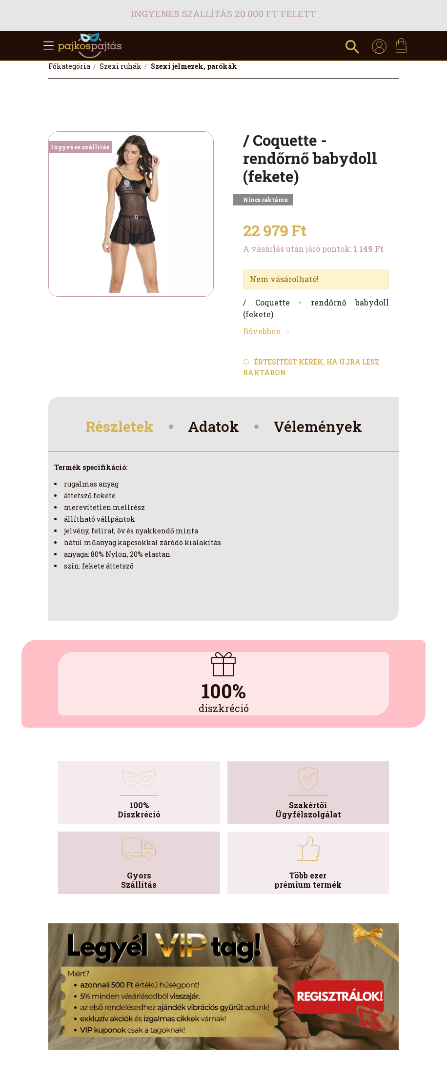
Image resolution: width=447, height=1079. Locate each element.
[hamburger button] (48, 46)
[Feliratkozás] (316, 367)
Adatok (215, 426)
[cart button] (401, 45)
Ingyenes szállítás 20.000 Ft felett (223, 13)
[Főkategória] (70, 66)
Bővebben (262, 331)
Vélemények (317, 426)
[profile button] (379, 46)
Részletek (121, 426)
